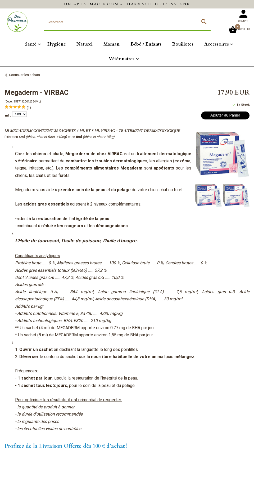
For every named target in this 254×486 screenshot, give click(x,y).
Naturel (84, 44)
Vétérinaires (121, 59)
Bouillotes (182, 44)
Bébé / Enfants (145, 44)
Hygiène (56, 44)
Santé (31, 44)
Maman (111, 44)
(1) (29, 107)
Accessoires (216, 44)
